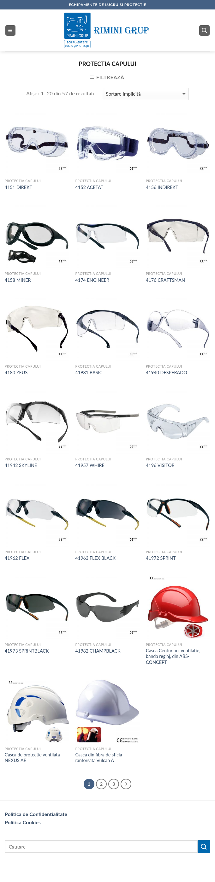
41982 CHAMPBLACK (97, 651)
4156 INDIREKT (162, 187)
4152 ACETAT (89, 187)
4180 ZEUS (16, 372)
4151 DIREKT (18, 187)
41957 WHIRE (89, 465)
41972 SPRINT (161, 558)
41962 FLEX (17, 558)
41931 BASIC (88, 372)
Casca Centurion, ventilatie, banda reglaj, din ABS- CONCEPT (173, 656)
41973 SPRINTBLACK (27, 651)
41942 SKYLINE (21, 465)
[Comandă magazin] (145, 94)
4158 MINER (18, 280)
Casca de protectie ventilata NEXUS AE (32, 757)
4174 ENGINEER (92, 280)
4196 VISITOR (160, 465)
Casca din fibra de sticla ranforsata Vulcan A (98, 757)
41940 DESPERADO (166, 372)
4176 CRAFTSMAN (165, 280)
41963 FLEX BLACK (95, 558)
